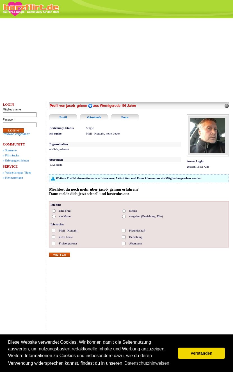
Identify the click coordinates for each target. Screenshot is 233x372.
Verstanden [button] (202, 353)
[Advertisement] (117, 60)
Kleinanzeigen (13, 177)
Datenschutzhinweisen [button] (146, 363)
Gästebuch (94, 117)
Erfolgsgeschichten (16, 160)
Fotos (125, 117)
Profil (63, 117)
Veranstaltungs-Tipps (17, 172)
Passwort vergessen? (16, 134)
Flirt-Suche (11, 155)
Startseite (10, 150)
